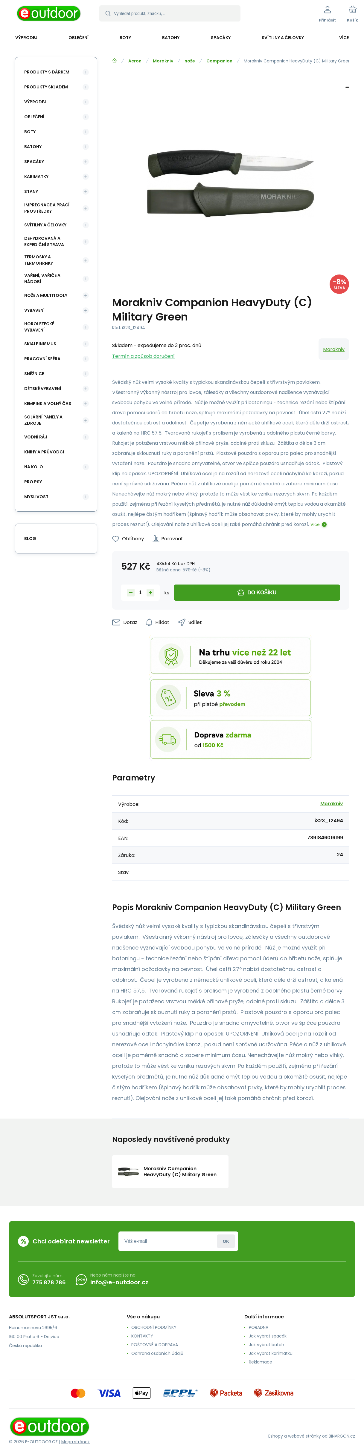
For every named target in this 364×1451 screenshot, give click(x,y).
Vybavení (34, 310)
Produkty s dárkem (46, 72)
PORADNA (258, 1327)
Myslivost (36, 497)
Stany (31, 191)
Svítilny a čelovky (45, 225)
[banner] (49, 14)
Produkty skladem (46, 87)
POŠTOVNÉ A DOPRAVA (154, 1345)
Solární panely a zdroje (43, 420)
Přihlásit (226, 1241)
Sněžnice (34, 374)
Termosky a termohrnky (38, 260)
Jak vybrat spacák (268, 1336)
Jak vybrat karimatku (271, 1353)
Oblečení (34, 117)
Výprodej (35, 102)
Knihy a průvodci (44, 452)
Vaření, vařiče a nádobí (42, 278)
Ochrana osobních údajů (157, 1353)
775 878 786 (49, 1282)
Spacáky (34, 162)
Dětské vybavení (42, 389)
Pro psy (33, 482)
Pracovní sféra (42, 359)
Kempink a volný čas (47, 404)
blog (30, 539)
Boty (30, 132)
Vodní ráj (35, 437)
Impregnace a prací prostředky (46, 208)
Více (315, 524)
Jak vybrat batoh (266, 1345)
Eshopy (275, 1436)
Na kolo (33, 467)
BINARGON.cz (342, 1436)
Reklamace (260, 1362)
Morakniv (163, 61)
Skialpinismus (40, 344)
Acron (134, 61)
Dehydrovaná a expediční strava (44, 241)
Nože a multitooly (45, 295)
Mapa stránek (75, 1442)
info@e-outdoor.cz (119, 1282)
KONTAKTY (142, 1336)
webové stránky (304, 1436)
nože (190, 61)
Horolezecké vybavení (39, 327)
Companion (219, 61)
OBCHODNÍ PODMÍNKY (153, 1327)
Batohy (33, 147)
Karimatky (36, 177)
